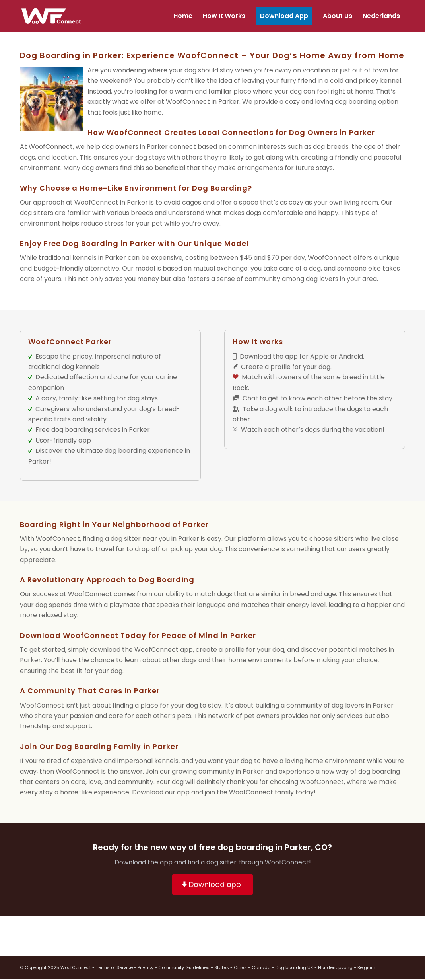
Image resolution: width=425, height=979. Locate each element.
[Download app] (212, 884)
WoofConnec (186, 101)
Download (255, 356)
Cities (240, 967)
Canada (261, 967)
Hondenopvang (335, 967)
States (221, 967)
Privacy (145, 967)
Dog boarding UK (294, 967)
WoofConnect (75, 967)
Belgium (366, 967)
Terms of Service (114, 967)
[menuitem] (183, 16)
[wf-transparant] (53, 16)
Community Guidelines (184, 967)
